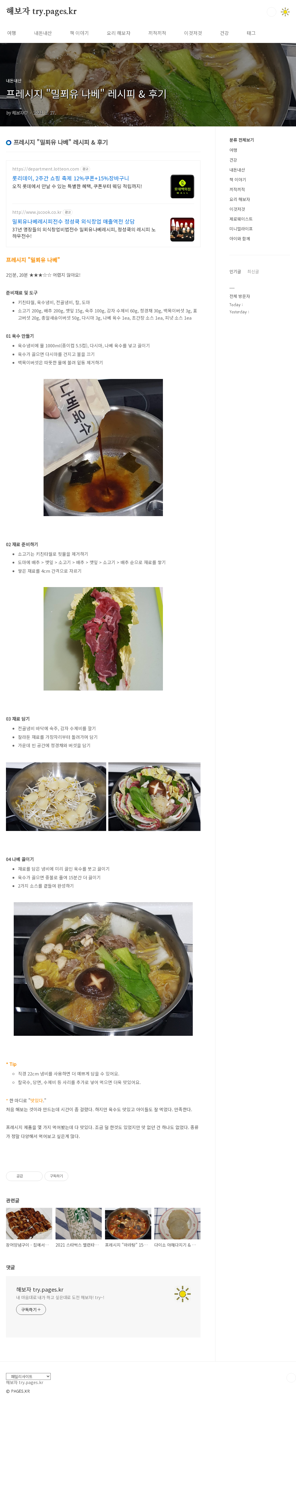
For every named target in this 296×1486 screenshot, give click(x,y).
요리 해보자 (118, 32)
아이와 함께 (239, 239)
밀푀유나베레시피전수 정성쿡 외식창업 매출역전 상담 (73, 221)
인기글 (235, 271)
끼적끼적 (157, 32)
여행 (11, 32)
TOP (291, 1378)
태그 (251, 32)
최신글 (253, 271)
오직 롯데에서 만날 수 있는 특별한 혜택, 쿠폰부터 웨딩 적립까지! (77, 185)
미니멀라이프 (241, 229)
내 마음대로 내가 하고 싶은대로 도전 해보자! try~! (60, 1297)
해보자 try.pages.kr (41, 11)
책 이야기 (79, 32)
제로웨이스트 (241, 219)
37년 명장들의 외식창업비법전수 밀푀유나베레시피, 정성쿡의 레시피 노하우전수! (84, 232)
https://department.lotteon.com (45, 168)
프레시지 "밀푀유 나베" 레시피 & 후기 (86, 93)
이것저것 (193, 32)
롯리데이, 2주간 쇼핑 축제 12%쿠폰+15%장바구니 (70, 178)
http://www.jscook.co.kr (36, 212)
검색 (271, 11)
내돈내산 (43, 32)
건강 (224, 32)
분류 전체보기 (241, 140)
